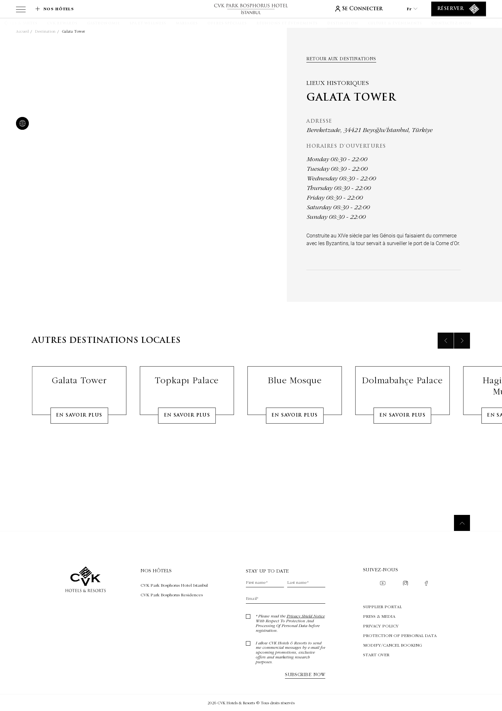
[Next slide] (462, 370)
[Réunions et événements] (287, 23)
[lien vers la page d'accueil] (251, 9)
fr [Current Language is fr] (412, 8)
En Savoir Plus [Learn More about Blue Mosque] (294, 445)
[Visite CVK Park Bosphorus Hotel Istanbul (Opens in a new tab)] (174, 585)
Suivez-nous (380, 569)
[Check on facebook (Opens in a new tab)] (426, 584)
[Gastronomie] (103, 23)
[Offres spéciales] (227, 23)
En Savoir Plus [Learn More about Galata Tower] (79, 445)
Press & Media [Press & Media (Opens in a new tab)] (379, 616)
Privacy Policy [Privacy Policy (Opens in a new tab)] (381, 625)
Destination (45, 31)
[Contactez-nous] (452, 23)
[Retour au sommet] (462, 523)
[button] (13, 23)
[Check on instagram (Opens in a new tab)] (405, 584)
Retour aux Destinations (341, 59)
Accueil (22, 31)
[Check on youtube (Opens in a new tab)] (382, 584)
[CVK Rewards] (62, 23)
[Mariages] (187, 23)
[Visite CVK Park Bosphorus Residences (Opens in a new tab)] (174, 594)
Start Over (376, 654)
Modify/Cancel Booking (392, 645)
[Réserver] (458, 9)
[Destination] (342, 23)
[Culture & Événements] (395, 23)
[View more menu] (21, 10)
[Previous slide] (446, 370)
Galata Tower (73, 31)
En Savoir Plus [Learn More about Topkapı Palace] (187, 445)
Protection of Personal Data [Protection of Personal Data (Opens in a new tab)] (400, 635)
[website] (21, 124)
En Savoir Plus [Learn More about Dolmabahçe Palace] (402, 445)
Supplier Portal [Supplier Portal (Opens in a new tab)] (382, 606)
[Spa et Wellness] (148, 23)
